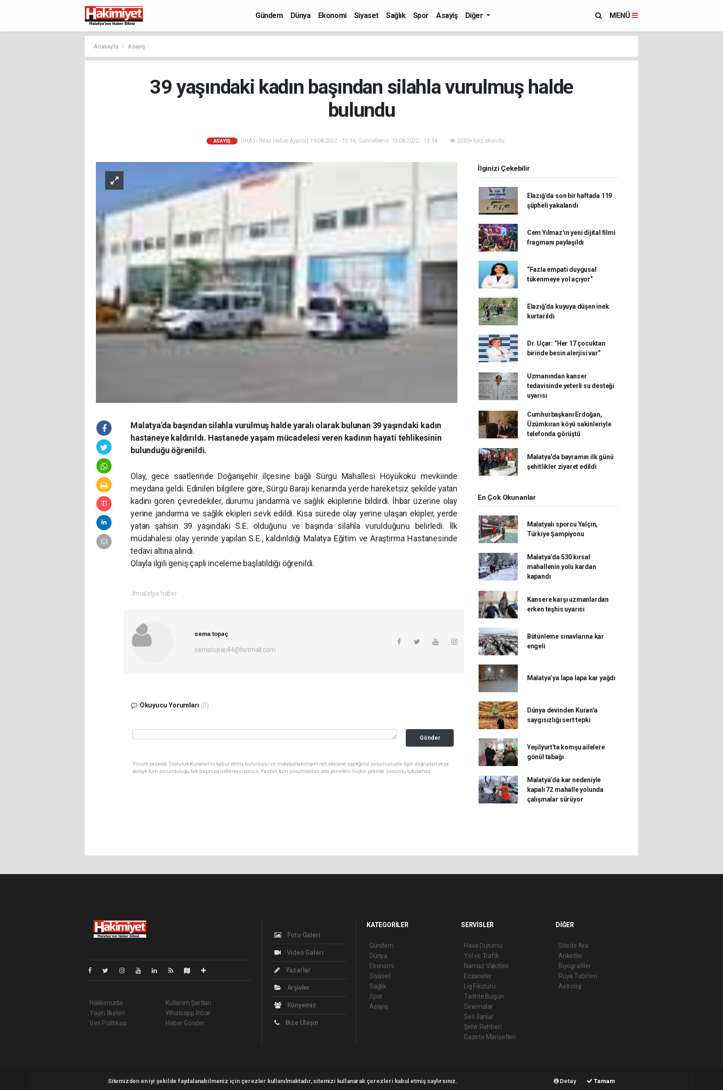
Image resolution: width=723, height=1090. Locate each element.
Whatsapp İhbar (188, 1013)
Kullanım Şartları (188, 1002)
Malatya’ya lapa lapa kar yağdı (571, 678)
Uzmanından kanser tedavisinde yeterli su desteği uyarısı (570, 385)
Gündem (269, 15)
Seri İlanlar (479, 1016)
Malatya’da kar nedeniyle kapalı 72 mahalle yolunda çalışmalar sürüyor (565, 789)
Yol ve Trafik (481, 955)
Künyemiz (295, 1005)
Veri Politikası (108, 1023)
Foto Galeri (297, 935)
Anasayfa (106, 46)
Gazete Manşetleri (490, 1037)
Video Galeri (298, 952)
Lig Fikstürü (480, 986)
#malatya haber (154, 593)
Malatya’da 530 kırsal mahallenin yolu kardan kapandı (561, 566)
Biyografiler (574, 966)
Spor (421, 15)
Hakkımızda (106, 1002)
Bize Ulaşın (296, 1022)
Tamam (601, 1081)
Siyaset (366, 15)
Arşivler (292, 987)
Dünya (300, 15)
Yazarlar (292, 970)
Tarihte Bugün (484, 996)
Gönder (430, 737)
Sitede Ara (573, 945)
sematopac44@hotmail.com (235, 649)
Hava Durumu (483, 945)
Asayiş (447, 15)
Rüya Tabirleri (577, 976)
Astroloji (569, 986)
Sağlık (396, 15)
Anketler (570, 955)
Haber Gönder (185, 1023)
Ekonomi (332, 15)
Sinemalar (478, 1006)
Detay (565, 1081)
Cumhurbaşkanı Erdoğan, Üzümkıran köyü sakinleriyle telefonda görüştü (569, 424)
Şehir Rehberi (483, 1026)
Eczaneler (478, 976)
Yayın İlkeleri (106, 1013)
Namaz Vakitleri (486, 966)
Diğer (475, 15)
